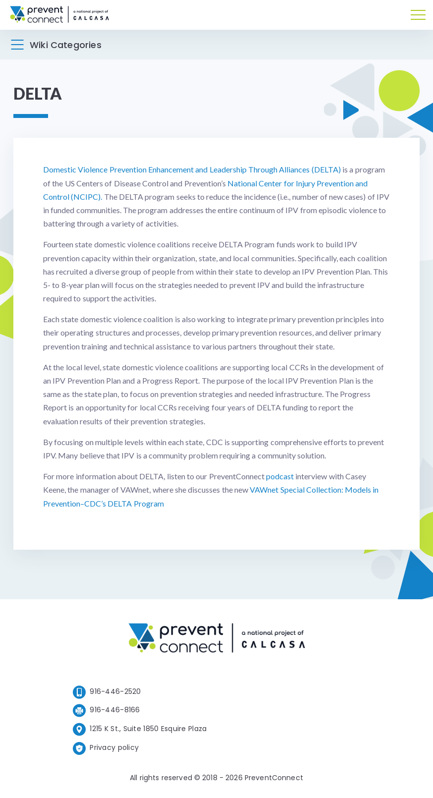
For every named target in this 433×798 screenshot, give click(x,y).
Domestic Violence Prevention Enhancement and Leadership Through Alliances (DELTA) (192, 169)
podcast (280, 476)
